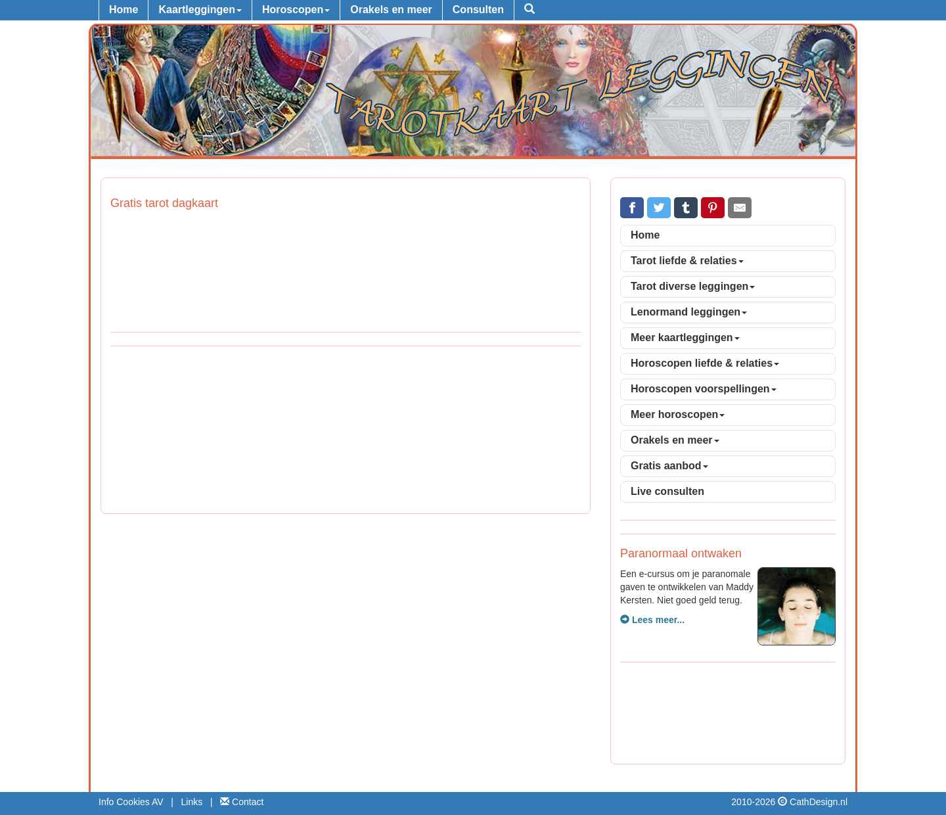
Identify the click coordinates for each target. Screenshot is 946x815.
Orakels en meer (391, 9)
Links (192, 802)
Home (123, 9)
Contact (241, 802)
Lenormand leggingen (689, 311)
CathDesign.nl (818, 802)
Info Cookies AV (131, 802)
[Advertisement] (345, 432)
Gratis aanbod (669, 465)
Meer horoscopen (678, 414)
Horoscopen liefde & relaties (705, 363)
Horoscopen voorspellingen (704, 388)
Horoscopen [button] (296, 9)
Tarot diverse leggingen (693, 286)
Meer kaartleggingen (685, 337)
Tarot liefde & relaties (687, 260)
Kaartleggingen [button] (199, 9)
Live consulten (667, 491)
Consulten (478, 9)
